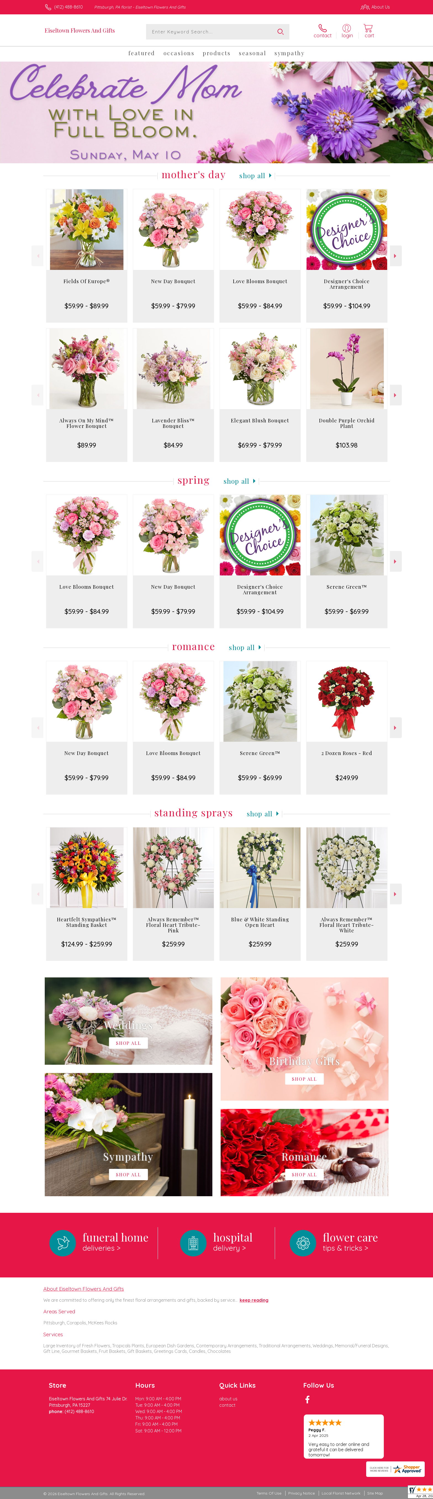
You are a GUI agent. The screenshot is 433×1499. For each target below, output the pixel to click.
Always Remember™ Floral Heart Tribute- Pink (173, 925)
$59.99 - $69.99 (347, 611)
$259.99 (173, 944)
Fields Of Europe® (87, 281)
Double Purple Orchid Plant (347, 423)
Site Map (375, 1493)
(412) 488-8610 (68, 7)
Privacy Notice (301, 1493)
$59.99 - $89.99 (87, 306)
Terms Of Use (269, 1493)
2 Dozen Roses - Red (346, 753)
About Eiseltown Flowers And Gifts (83, 1288)
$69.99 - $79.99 (260, 445)
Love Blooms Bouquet (260, 281)
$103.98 (347, 445)
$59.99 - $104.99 (346, 306)
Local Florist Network (341, 1493)
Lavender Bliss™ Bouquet (173, 423)
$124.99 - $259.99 (86, 944)
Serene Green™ (347, 586)
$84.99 (173, 445)
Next (396, 256)
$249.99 (347, 778)
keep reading (254, 1300)
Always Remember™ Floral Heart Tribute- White (347, 925)
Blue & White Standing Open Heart (260, 922)
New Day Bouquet (173, 281)
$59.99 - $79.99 (173, 306)
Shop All (252, 175)
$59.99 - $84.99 (260, 306)
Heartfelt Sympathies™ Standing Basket (87, 922)
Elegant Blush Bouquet (260, 420)
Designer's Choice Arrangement (347, 284)
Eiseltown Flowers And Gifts (80, 30)
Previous (37, 256)
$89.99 (86, 445)
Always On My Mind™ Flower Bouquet (86, 423)
